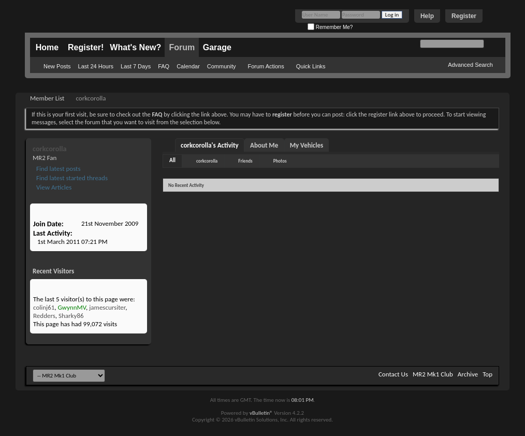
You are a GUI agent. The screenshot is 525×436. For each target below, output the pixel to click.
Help (427, 16)
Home (47, 47)
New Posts (57, 66)
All (172, 160)
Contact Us (393, 374)
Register (463, 16)
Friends (245, 161)
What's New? (135, 47)
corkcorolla (206, 161)
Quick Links (311, 66)
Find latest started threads (71, 178)
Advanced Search (470, 65)
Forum (182, 47)
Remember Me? (330, 27)
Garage (217, 47)
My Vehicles (307, 145)
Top (487, 374)
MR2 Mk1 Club (433, 374)
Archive (468, 374)
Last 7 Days (136, 66)
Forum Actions (265, 66)
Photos (280, 161)
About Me (264, 145)
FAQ (163, 66)
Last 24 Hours (95, 66)
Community (221, 66)
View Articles (53, 187)
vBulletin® (261, 413)
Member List (47, 98)
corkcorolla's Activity (210, 145)
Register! (86, 47)
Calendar (188, 66)
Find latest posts (58, 168)
